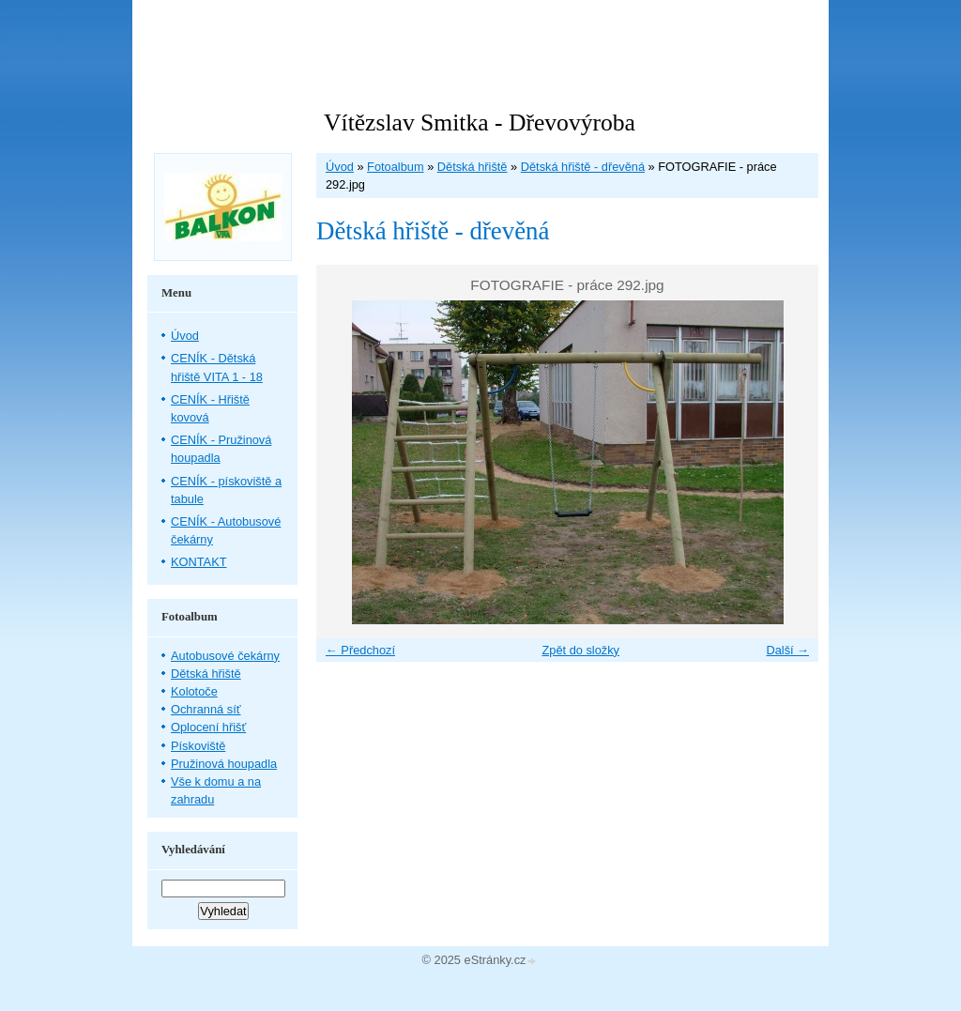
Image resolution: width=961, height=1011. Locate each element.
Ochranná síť (206, 709)
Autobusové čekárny (225, 656)
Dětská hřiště (472, 167)
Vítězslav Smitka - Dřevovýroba (479, 122)
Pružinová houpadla (224, 764)
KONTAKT (199, 562)
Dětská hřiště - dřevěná (583, 167)
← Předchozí (360, 650)
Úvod (340, 167)
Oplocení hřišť (208, 727)
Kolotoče (194, 691)
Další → (787, 650)
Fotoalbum (395, 167)
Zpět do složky (580, 650)
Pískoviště (198, 746)
